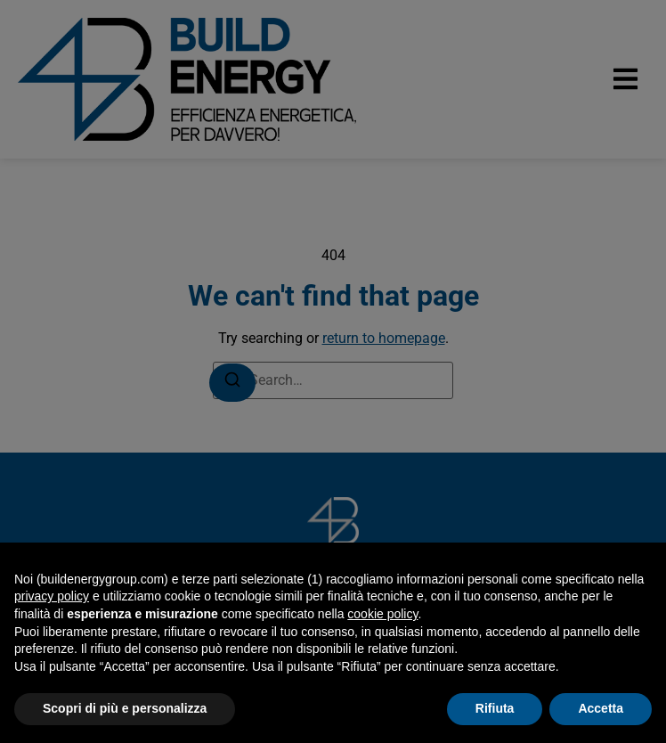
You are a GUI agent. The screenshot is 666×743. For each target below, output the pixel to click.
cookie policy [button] (382, 614)
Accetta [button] (600, 708)
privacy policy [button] (51, 596)
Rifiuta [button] (495, 708)
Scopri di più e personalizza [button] (125, 708)
